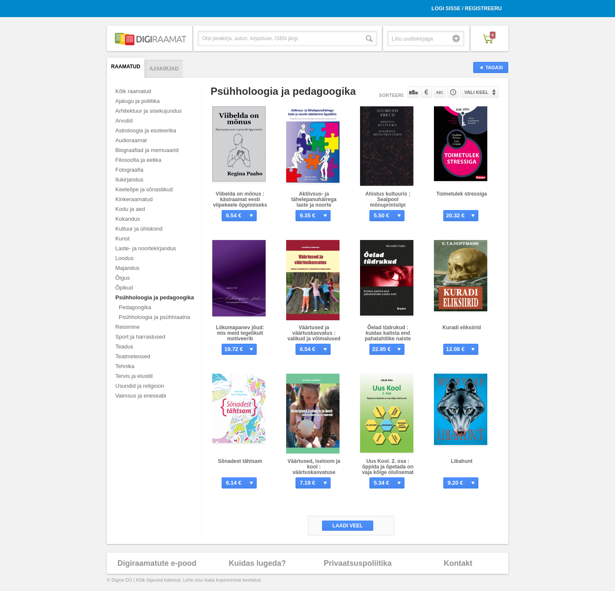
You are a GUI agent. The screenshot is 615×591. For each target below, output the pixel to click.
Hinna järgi (426, 92)
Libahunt (462, 461)
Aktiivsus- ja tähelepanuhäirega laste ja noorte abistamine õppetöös (314, 202)
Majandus (127, 268)
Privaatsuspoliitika (358, 563)
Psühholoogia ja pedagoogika (154, 297)
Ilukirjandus (129, 179)
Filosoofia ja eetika (138, 160)
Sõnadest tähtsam (240, 461)
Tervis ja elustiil (133, 376)
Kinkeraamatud (133, 199)
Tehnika (125, 366)
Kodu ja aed (130, 209)
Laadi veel (347, 526)
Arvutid (123, 120)
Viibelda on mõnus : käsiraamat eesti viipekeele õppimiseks (240, 199)
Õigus (122, 278)
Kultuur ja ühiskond (139, 228)
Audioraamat (131, 140)
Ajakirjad (164, 69)
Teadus (124, 346)
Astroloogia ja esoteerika (145, 130)
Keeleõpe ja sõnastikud (144, 189)
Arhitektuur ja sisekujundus (148, 111)
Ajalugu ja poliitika (137, 101)
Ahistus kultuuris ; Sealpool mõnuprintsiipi (387, 199)
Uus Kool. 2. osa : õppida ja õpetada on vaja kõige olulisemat (388, 466)
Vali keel (476, 92)
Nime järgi (439, 92)
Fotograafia (129, 170)
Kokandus (127, 219)
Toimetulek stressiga (461, 194)
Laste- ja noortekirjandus (145, 248)
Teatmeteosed (132, 356)
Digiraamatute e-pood (156, 563)
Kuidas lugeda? (257, 563)
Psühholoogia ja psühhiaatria (154, 317)
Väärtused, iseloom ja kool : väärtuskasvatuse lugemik (313, 469)
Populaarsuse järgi (413, 92)
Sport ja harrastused (140, 337)
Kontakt (458, 563)
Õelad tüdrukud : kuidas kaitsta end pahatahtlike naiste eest (388, 336)
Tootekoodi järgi (453, 92)
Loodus (124, 258)
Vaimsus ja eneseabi (140, 395)
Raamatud (125, 67)
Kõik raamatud (133, 91)
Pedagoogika (135, 307)
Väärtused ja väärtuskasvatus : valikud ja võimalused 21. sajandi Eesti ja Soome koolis (313, 339)
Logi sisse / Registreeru (466, 9)
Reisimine (127, 327)
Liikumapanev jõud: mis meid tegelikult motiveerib (240, 333)
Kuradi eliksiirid (461, 328)
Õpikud (124, 287)
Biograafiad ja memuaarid (147, 150)
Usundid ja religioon (139, 386)
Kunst (122, 238)
